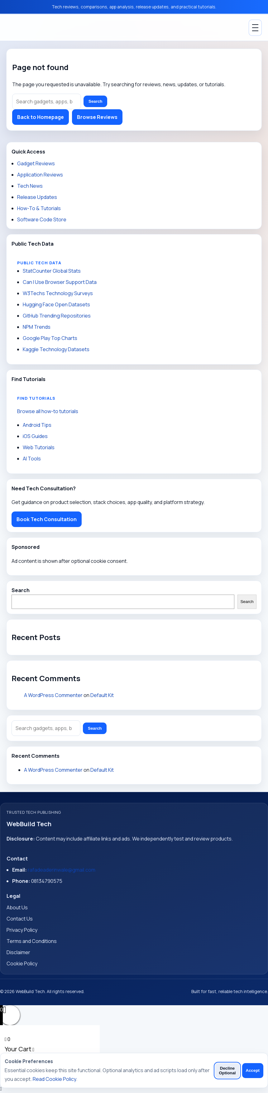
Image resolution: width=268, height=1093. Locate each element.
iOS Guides (35, 436)
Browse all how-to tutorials (47, 411)
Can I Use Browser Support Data (60, 282)
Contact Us (20, 918)
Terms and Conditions (32, 941)
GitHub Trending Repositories (57, 315)
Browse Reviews (97, 117)
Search (95, 101)
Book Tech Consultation (47, 519)
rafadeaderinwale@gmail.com (61, 869)
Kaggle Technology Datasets (56, 349)
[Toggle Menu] (255, 28)
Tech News (30, 185)
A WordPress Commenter (53, 695)
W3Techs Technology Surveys (58, 293)
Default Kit (102, 695)
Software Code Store (41, 219)
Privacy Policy (22, 929)
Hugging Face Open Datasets (56, 304)
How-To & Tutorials (39, 208)
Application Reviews (40, 174)
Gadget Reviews (36, 163)
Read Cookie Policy (54, 1079)
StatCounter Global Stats (52, 270)
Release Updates (37, 197)
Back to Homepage (40, 117)
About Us (17, 907)
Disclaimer (18, 952)
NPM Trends (36, 326)
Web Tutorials (39, 447)
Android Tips (37, 425)
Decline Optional (227, 1070)
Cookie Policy (22, 963)
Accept (253, 1070)
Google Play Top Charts (50, 338)
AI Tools (32, 458)
